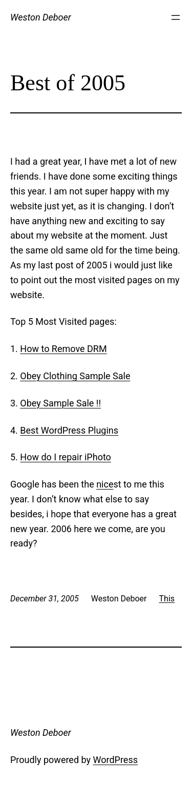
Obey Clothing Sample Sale (75, 375)
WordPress (115, 759)
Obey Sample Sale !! (60, 403)
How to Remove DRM (63, 348)
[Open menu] (175, 17)
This (167, 598)
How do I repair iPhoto (65, 457)
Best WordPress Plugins (69, 430)
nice (104, 484)
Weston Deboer (40, 17)
